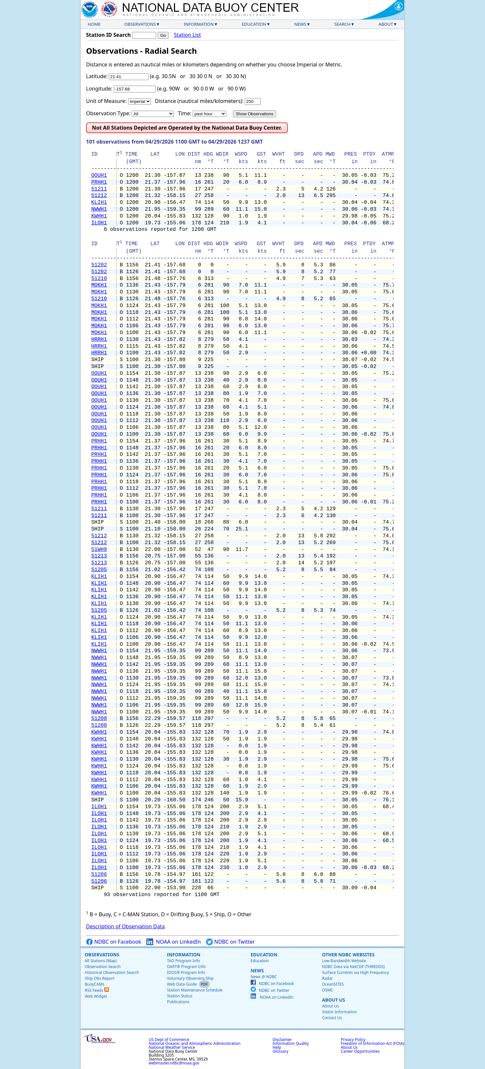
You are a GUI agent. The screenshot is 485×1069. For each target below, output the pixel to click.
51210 (99, 278)
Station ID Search (108, 34)
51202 (99, 265)
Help (276, 1047)
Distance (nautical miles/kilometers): (199, 101)
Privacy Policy (353, 1039)
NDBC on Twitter (230, 941)
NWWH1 (99, 209)
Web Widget (96, 996)
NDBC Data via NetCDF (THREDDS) (353, 966)
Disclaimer (282, 1039)
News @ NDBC (264, 976)
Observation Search (103, 966)
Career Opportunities (360, 1051)
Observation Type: (108, 113)
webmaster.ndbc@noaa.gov (174, 1063)
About (385, 24)
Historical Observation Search (112, 972)
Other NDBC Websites (348, 954)
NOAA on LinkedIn (173, 941)
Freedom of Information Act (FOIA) (372, 1043)
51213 (99, 556)
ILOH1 (99, 223)
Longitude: (99, 88)
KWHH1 (99, 216)
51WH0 (99, 549)
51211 (99, 189)
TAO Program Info (183, 961)
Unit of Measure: (106, 101)
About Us (333, 1000)
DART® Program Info (186, 966)
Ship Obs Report (99, 978)
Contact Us (332, 1017)
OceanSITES (333, 984)
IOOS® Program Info (186, 972)
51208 (99, 718)
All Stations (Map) (101, 961)
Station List (187, 35)
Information (199, 24)
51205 (99, 569)
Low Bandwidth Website (344, 961)
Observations (139, 24)
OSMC (327, 990)
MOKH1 (99, 285)
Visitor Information (339, 1012)
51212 (99, 195)
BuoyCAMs (94, 984)
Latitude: (97, 76)
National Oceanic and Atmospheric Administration (195, 1043)
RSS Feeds (97, 990)
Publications (178, 1002)
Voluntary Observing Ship (190, 978)
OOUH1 (99, 175)
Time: (184, 113)
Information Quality (290, 1043)
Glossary (280, 1051)
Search (342, 24)
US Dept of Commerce (169, 1039)
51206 (99, 874)
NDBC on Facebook (113, 941)
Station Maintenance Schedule (195, 990)
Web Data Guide (182, 984)
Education (254, 24)
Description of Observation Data (125, 926)
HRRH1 (99, 339)
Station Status (179, 996)
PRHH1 (99, 182)
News (300, 24)
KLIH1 (99, 202)
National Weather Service (172, 1047)
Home (94, 24)
